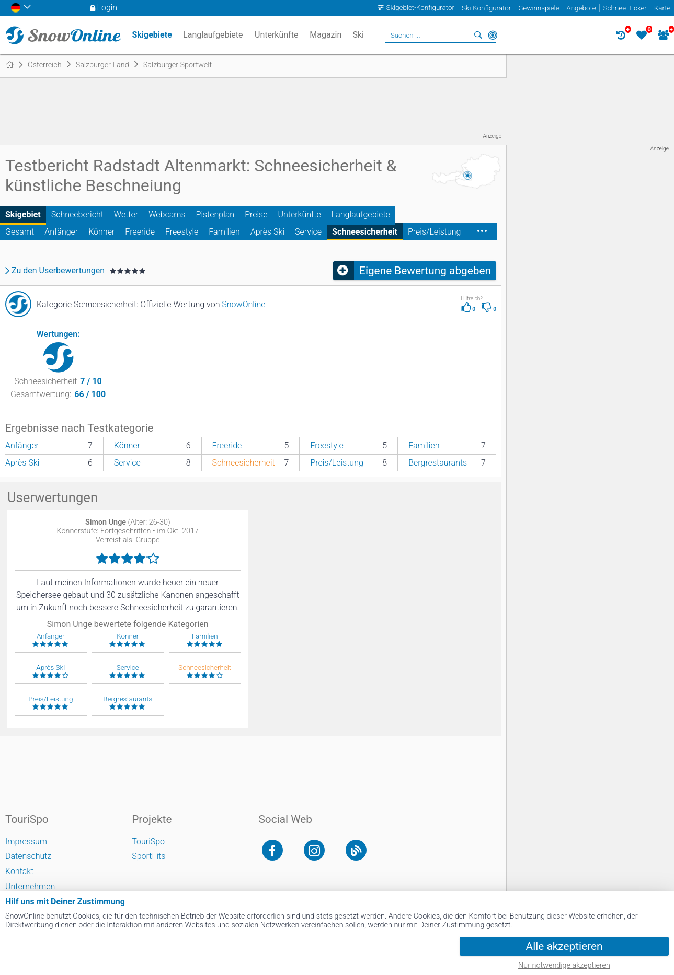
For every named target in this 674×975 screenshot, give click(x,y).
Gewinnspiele (538, 8)
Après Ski (267, 232)
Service (308, 232)
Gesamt (19, 232)
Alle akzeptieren (564, 946)
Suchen (478, 35)
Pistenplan (215, 214)
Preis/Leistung (434, 232)
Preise (256, 214)
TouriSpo (148, 841)
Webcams (166, 214)
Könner (101, 232)
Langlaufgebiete (361, 214)
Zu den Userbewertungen (58, 270)
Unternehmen (30, 886)
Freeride (140, 232)
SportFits (148, 856)
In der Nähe (492, 35)
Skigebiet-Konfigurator (420, 8)
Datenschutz (28, 856)
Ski (358, 35)
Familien (224, 232)
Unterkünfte (299, 214)
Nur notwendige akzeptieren (564, 965)
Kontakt (19, 871)
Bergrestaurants (437, 463)
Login (107, 8)
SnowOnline (243, 304)
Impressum (26, 841)
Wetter (126, 214)
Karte (662, 8)
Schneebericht (77, 214)
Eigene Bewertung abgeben (425, 270)
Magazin (325, 35)
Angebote (581, 8)
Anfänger (61, 232)
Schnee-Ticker (625, 8)
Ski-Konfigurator (486, 8)
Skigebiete (152, 35)
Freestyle (181, 232)
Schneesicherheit (364, 232)
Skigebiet (23, 214)
